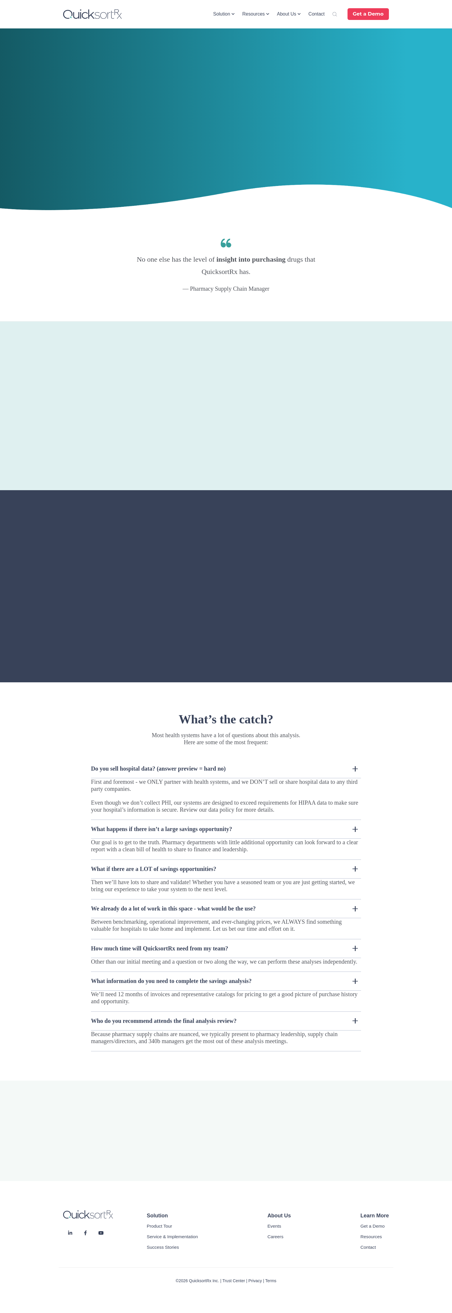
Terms (270, 1280)
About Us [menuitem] (279, 1216)
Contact (316, 13)
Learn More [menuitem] (374, 1216)
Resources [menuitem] (371, 1236)
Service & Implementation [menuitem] (172, 1236)
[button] (223, 14)
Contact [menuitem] (368, 1247)
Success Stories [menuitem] (163, 1247)
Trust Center (233, 1280)
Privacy (255, 1280)
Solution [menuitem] (157, 1216)
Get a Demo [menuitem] (372, 1226)
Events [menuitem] (274, 1226)
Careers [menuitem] (275, 1236)
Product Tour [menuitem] (159, 1226)
